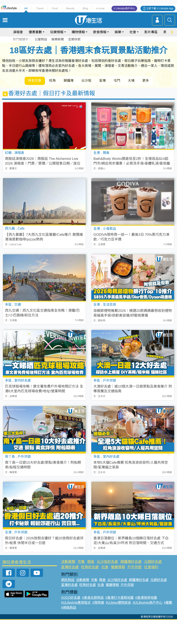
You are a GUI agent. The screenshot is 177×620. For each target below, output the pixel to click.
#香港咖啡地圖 (146, 597)
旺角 (52, 81)
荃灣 (102, 81)
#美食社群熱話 (93, 597)
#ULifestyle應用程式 (76, 602)
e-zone (100, 8)
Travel (40, 8)
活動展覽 (68, 562)
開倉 (90, 562)
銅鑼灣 (69, 81)
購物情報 (78, 32)
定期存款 (74, 39)
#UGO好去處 (70, 597)
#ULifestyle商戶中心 (147, 602)
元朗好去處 (153, 562)
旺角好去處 (90, 567)
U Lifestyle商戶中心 (124, 8)
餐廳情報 (118, 567)
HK (26, 8)
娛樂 (118, 32)
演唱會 (18, 32)
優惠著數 (35, 32)
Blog (85, 8)
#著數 (168, 602)
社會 (132, 32)
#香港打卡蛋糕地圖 (119, 597)
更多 (146, 81)
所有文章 (35, 81)
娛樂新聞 (57, 39)
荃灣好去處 (70, 567)
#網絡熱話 (68, 607)
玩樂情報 (56, 32)
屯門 (117, 81)
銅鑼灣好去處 (130, 562)
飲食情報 (99, 32)
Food (55, 8)
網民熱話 (67, 580)
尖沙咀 (86, 81)
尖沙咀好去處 (107, 562)
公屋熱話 (41, 39)
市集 (81, 562)
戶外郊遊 (134, 567)
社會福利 (151, 567)
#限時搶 (98, 602)
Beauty (70, 8)
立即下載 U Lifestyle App (159, 8)
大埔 (131, 81)
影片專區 (151, 32)
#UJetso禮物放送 (118, 602)
